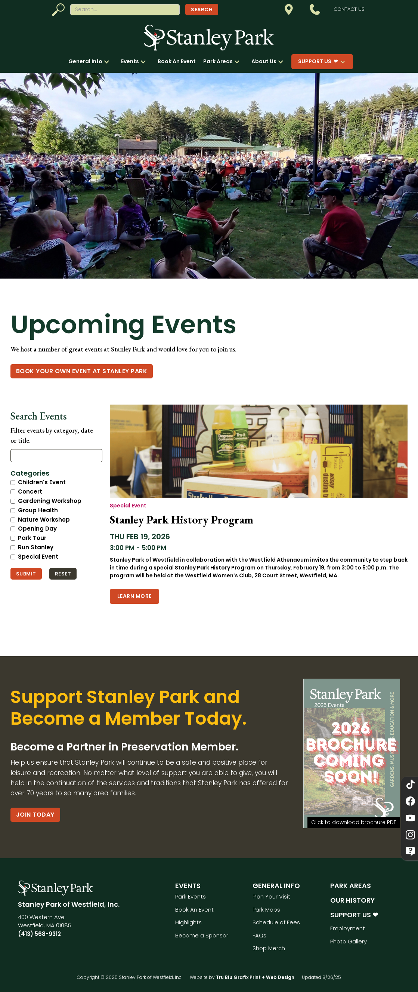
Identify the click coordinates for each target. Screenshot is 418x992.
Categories (29, 473)
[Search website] (125, 9)
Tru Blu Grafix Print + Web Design (255, 977)
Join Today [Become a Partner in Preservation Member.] (35, 814)
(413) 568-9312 (39, 934)
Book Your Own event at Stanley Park (82, 371)
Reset (63, 573)
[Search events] (56, 455)
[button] (91, 61)
